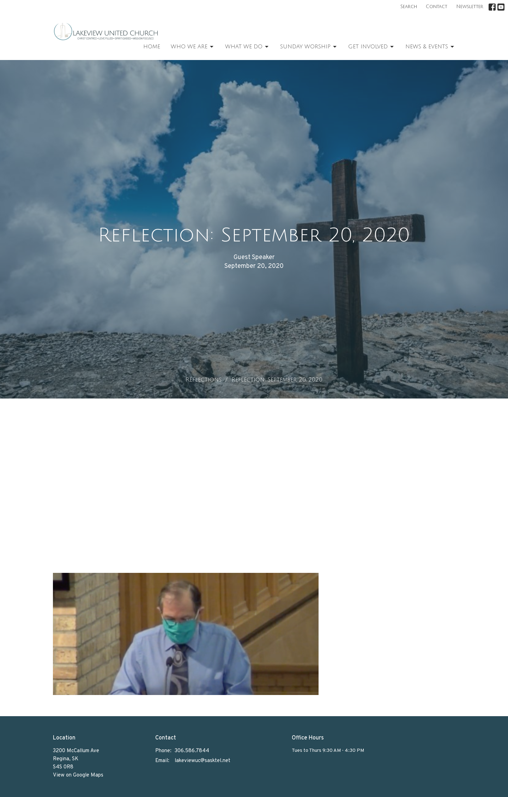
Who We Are (192, 46)
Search (408, 6)
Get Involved (371, 46)
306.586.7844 (192, 751)
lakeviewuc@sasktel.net (202, 760)
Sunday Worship (309, 46)
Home (151, 46)
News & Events (430, 46)
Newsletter (469, 6)
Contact (436, 6)
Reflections (204, 380)
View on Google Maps (78, 775)
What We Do (247, 46)
